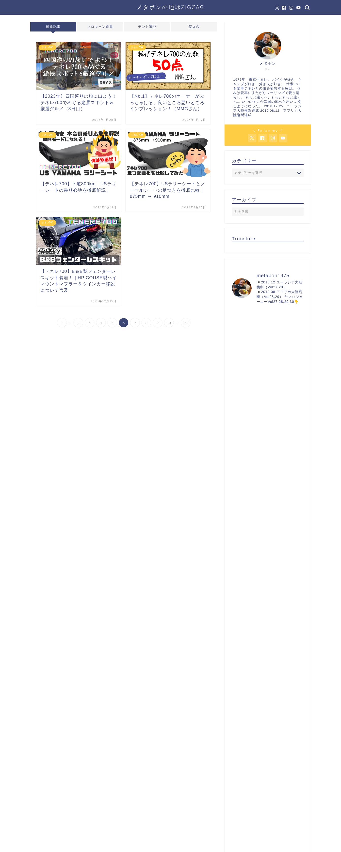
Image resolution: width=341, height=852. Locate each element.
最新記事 (53, 27)
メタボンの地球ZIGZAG (171, 7)
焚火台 (194, 27)
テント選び (147, 27)
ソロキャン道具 (100, 27)
